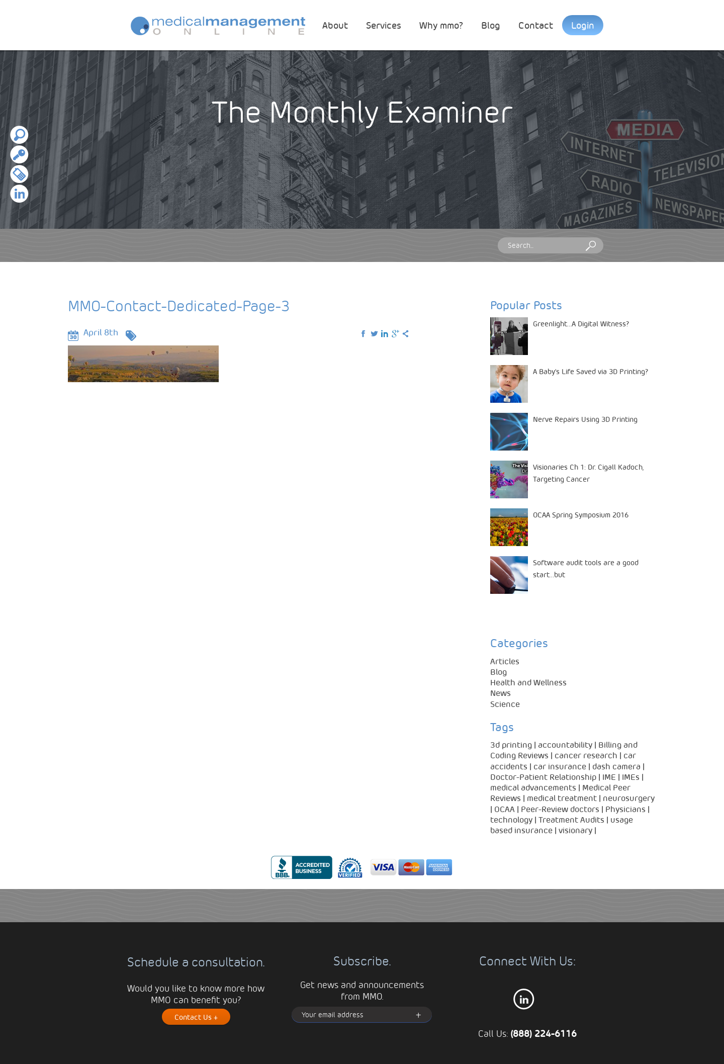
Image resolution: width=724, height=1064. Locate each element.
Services (383, 25)
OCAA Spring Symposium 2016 (580, 514)
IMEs (631, 776)
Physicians (625, 809)
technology (511, 819)
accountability (565, 744)
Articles (504, 661)
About (335, 25)
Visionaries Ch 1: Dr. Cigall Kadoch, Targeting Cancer (588, 472)
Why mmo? (441, 25)
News (500, 692)
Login (582, 25)
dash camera (616, 766)
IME (609, 776)
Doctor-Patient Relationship (543, 776)
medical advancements (533, 787)
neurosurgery (629, 797)
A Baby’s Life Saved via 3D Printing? (591, 371)
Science (505, 703)
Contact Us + (196, 1016)
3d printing (511, 744)
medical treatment (562, 797)
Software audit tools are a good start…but (586, 568)
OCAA (504, 809)
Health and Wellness (528, 682)
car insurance (559, 766)
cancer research (586, 755)
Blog (490, 25)
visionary (575, 830)
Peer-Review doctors (560, 809)
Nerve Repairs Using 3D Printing (585, 418)
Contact (535, 25)
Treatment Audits (571, 819)
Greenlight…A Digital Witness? (581, 323)
